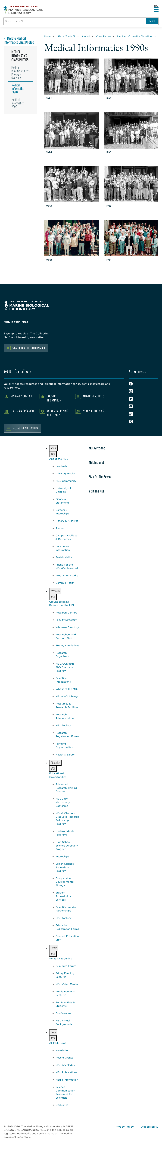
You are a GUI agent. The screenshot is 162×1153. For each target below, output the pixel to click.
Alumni (60, 528)
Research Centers (66, 612)
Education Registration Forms (67, 927)
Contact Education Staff (67, 938)
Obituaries (62, 1104)
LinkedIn (131, 414)
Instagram (131, 391)
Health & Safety (65, 754)
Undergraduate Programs (65, 832)
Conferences (63, 1013)
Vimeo (131, 399)
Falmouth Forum (66, 965)
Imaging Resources (93, 396)
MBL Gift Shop (97, 448)
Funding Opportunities (64, 745)
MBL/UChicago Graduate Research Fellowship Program (67, 818)
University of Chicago (63, 490)
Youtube (131, 406)
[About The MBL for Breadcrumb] (66, 36)
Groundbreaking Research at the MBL (62, 603)
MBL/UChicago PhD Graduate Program (65, 667)
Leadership (62, 466)
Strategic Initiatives (67, 645)
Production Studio (67, 575)
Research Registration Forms (67, 734)
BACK (52, 454)
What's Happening (60, 958)
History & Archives (67, 520)
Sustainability (64, 557)
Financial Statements (62, 500)
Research (54, 591)
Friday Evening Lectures (65, 975)
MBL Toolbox (64, 725)
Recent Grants (64, 1057)
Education (54, 763)
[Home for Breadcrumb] (48, 36)
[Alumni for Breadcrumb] (86, 36)
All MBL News (57, 1042)
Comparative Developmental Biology (65, 882)
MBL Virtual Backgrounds (64, 1022)
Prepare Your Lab (21, 396)
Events (53, 948)
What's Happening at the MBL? (57, 413)
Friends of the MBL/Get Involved (67, 566)
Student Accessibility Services (63, 896)
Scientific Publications (63, 679)
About (52, 448)
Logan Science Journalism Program (65, 867)
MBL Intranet (96, 462)
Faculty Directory (66, 619)
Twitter (131, 421)
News (52, 1032)
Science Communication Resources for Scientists (65, 1092)
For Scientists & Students (65, 1004)
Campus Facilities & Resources (66, 537)
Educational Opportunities (57, 775)
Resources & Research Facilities (67, 705)
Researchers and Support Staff (66, 636)
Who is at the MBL (67, 688)
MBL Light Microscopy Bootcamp (63, 802)
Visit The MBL (96, 491)
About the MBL (58, 458)
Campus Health (65, 582)
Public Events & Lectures (65, 993)
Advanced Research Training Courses (67, 788)
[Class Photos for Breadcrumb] (104, 36)
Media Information (67, 1079)
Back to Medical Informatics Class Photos (19, 40)
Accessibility (149, 1126)
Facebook (131, 384)
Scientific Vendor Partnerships (66, 908)
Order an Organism (22, 411)
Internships (62, 856)
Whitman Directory (67, 627)
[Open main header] (156, 9)
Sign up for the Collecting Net (28, 348)
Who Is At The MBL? (93, 411)
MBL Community (66, 480)
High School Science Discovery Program (67, 845)
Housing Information (54, 398)
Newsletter (62, 1050)
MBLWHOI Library (67, 696)
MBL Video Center (67, 983)
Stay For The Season (100, 476)
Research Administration (65, 716)
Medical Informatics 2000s (18, 103)
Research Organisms (62, 654)
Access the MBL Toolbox (25, 428)
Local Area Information (63, 548)
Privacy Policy (124, 1126)
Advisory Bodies (66, 473)
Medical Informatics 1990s (18, 88)
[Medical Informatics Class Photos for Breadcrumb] (136, 36)
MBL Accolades (65, 1064)
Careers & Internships (62, 511)
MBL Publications (66, 1072)
